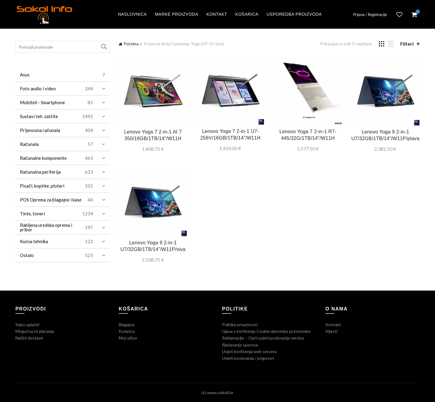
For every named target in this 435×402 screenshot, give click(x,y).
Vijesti (331, 331)
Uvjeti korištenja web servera (249, 351)
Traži (104, 47)
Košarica (246, 14)
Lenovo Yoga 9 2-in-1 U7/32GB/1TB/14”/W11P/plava (385, 135)
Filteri (407, 44)
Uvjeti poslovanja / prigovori (248, 358)
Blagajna (126, 324)
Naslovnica (132, 14)
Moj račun (128, 337)
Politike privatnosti (240, 324)
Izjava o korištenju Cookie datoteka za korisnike (266, 331)
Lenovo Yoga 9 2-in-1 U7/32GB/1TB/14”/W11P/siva (152, 246)
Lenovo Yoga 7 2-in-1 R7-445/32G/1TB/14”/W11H (308, 135)
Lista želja (399, 14)
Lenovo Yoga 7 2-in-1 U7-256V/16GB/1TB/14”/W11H (230, 134)
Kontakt (216, 14)
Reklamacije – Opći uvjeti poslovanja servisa (263, 337)
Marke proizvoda (176, 14)
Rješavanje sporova (240, 344)
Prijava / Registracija (370, 14)
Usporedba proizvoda (294, 14)
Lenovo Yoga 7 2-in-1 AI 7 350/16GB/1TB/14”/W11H (153, 135)
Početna (131, 43)
